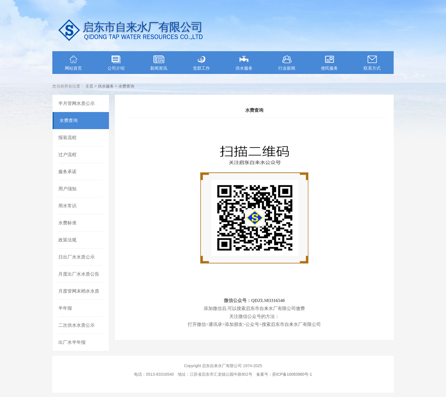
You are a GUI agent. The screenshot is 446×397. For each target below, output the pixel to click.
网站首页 (73, 63)
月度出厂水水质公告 (78, 274)
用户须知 (67, 188)
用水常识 (67, 205)
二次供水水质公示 (76, 325)
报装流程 (67, 137)
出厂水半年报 (72, 342)
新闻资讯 (158, 63)
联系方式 (372, 63)
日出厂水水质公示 (76, 257)
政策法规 (67, 239)
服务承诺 (67, 171)
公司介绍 (116, 63)
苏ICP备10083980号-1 (292, 374)
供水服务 (244, 63)
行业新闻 (286, 63)
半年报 (65, 308)
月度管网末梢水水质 (78, 291)
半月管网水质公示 (76, 103)
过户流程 (67, 154)
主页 (89, 86)
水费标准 (67, 222)
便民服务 (329, 63)
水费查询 (126, 86)
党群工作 (201, 63)
